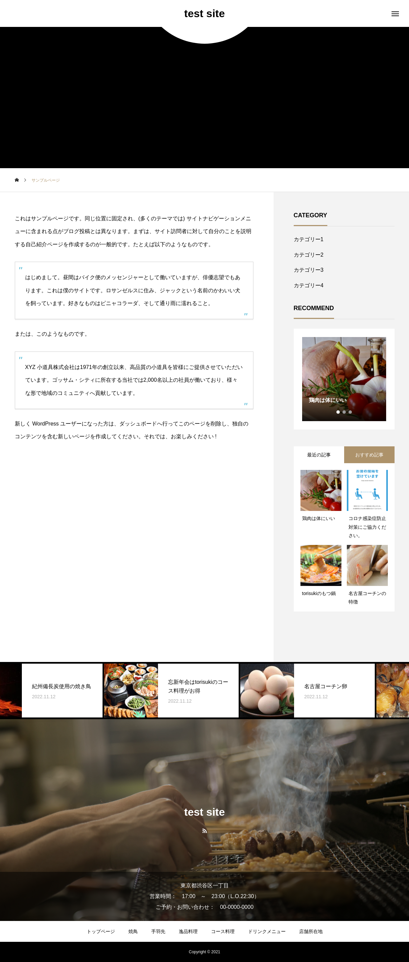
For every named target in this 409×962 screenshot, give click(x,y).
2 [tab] (344, 412)
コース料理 (223, 931)
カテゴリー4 (309, 285)
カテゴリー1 (309, 239)
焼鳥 (133, 931)
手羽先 (158, 931)
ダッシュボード (138, 424)
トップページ (101, 931)
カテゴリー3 (309, 270)
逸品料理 (188, 931)
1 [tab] (338, 412)
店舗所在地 (311, 931)
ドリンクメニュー (267, 931)
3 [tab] (351, 412)
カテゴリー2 (309, 255)
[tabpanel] (344, 379)
